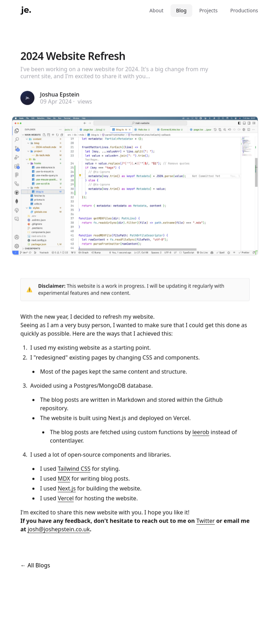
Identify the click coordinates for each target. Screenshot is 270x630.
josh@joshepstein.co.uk (59, 530)
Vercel (65, 499)
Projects (208, 10)
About (156, 10)
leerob (200, 432)
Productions (244, 10)
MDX (64, 479)
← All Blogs (35, 565)
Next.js (67, 489)
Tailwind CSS (74, 469)
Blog (181, 10)
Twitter (205, 521)
